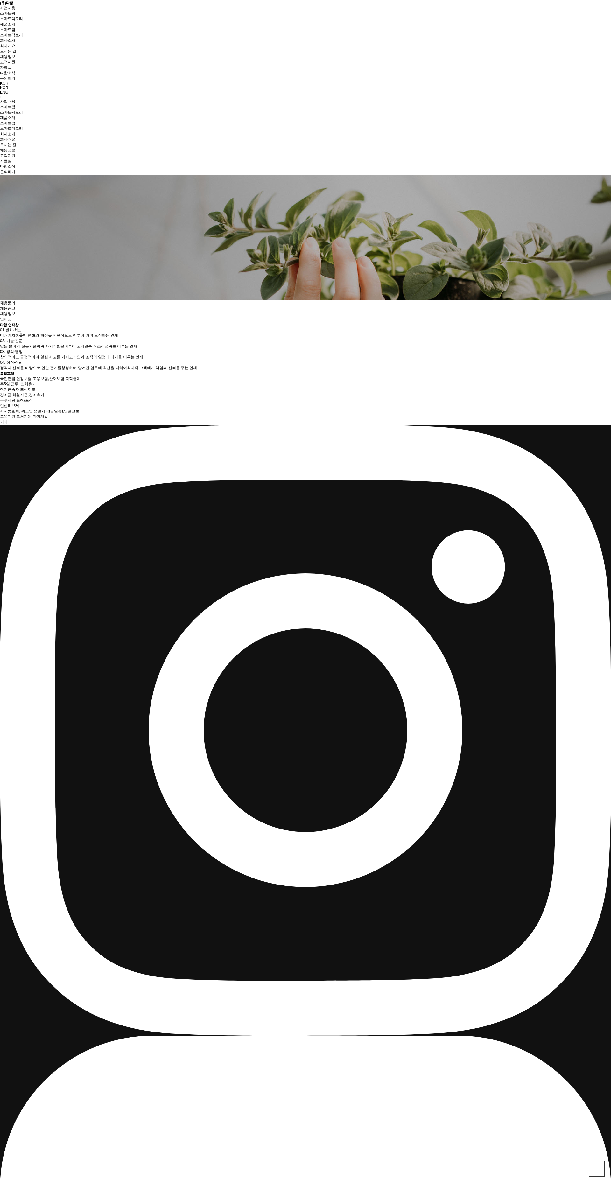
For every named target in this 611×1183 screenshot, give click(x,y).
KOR (4, 88)
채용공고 (7, 308)
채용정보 (7, 314)
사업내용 (7, 8)
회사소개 (7, 40)
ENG (4, 92)
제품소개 (7, 24)
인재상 (5, 319)
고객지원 (7, 62)
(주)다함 (6, 3)
